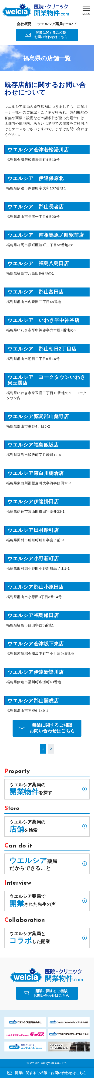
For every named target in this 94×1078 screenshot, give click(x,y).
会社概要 (24, 24)
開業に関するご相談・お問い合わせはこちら (47, 1072)
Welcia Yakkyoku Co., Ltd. (48, 1063)
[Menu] (86, 10)
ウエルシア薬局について (57, 24)
